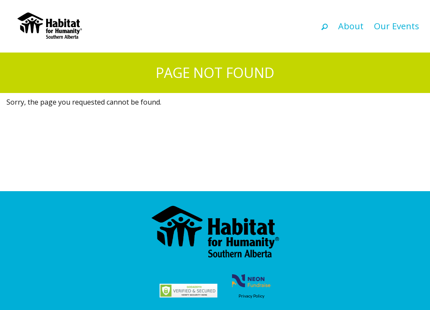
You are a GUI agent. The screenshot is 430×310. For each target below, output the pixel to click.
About (351, 26)
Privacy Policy (251, 295)
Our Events (396, 26)
